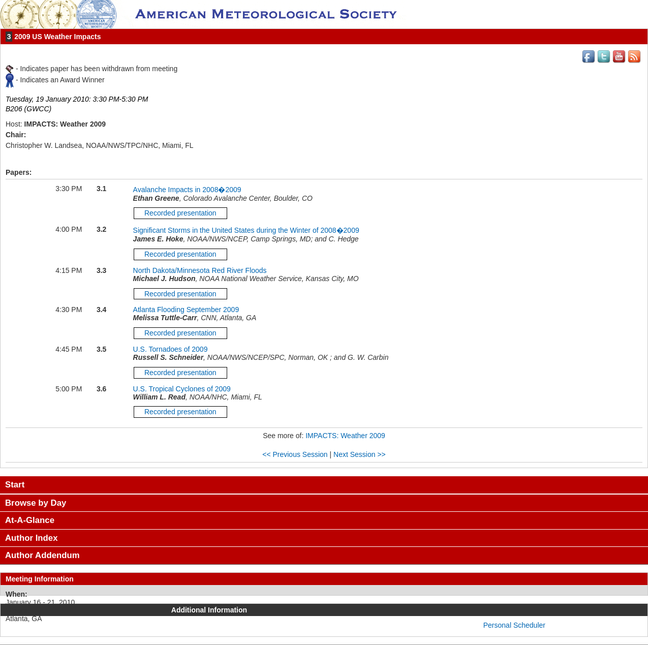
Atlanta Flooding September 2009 (186, 309)
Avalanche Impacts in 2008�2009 (187, 190)
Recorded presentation (180, 213)
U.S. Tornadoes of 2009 (170, 349)
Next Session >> (359, 454)
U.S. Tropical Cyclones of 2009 (182, 389)
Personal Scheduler (514, 625)
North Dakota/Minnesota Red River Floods (200, 270)
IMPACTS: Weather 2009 (345, 436)
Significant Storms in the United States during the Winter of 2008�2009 (246, 230)
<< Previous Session (294, 454)
